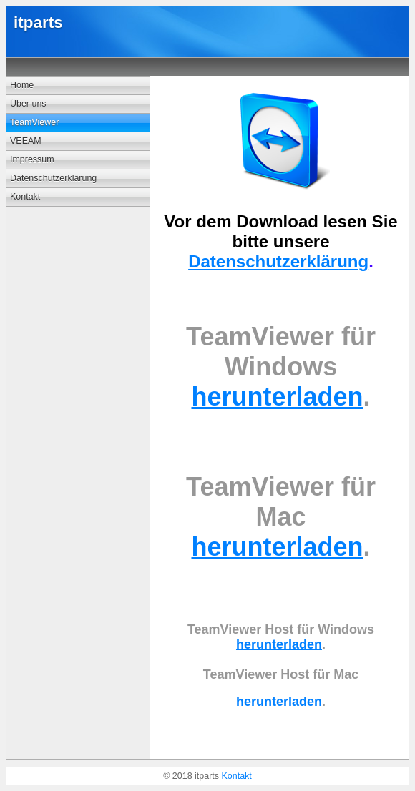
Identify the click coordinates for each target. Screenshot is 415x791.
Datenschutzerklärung (53, 178)
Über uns (28, 104)
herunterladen (277, 396)
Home (22, 85)
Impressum (32, 159)
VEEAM (26, 141)
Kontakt (25, 197)
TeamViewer (34, 122)
